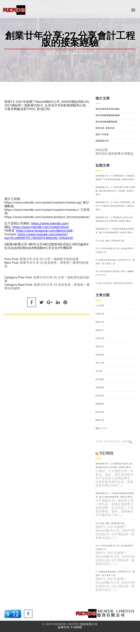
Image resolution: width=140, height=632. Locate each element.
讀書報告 (100, 403)
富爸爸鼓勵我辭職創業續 (108, 115)
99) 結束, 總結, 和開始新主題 (110, 240)
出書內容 (100, 313)
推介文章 (100, 363)
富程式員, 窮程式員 (105, 128)
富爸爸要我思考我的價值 (108, 109)
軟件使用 (100, 412)
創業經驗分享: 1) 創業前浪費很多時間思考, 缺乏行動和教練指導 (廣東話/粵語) (115, 231)
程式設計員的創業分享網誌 (114, 153)
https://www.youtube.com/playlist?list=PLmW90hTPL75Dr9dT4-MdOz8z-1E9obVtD (38, 236)
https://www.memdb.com (49, 223)
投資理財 (100, 354)
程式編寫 (100, 379)
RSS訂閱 (102, 150)
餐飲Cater (102, 428)
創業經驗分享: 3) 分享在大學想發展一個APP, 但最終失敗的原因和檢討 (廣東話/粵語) (115, 206)
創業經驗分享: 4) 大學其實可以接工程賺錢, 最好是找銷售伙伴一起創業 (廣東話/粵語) (115, 191)
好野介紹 (100, 338)
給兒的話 (100, 395)
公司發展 (100, 305)
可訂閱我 (106, 453)
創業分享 (100, 322)
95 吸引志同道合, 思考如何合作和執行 (114, 283)
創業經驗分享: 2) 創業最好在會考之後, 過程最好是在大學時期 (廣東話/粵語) (114, 219)
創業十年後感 (102, 134)
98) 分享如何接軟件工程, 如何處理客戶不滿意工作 (115, 250)
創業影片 (100, 330)
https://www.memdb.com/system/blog (40, 227)
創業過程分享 (102, 140)
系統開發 (100, 387)
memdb (86, 53)
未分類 (99, 371)
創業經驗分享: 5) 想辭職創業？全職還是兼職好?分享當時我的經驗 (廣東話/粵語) (115, 177)
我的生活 (100, 346)
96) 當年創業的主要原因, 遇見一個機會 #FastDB (115, 273)
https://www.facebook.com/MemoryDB (44, 230)
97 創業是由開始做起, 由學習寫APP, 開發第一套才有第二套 (115, 262)
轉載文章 (100, 420)
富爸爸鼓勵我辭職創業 (106, 121)
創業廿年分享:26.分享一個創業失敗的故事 (49, 259)
